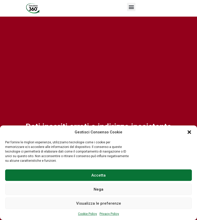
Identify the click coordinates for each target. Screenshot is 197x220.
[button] (189, 132)
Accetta (98, 175)
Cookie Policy (87, 214)
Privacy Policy (109, 214)
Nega (98, 189)
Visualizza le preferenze (98, 203)
